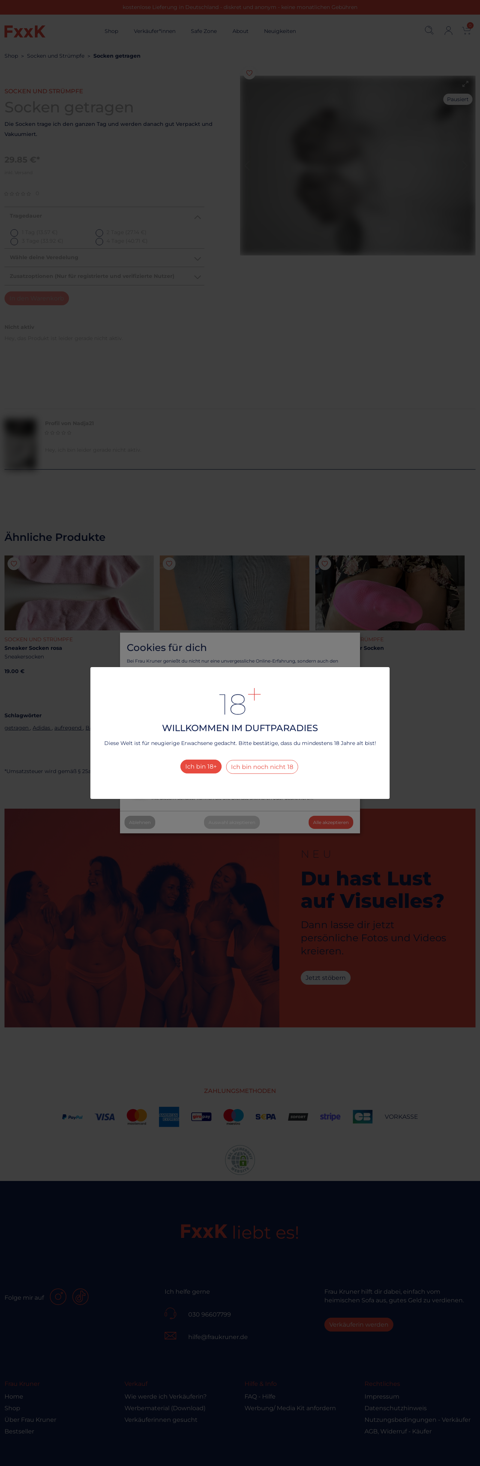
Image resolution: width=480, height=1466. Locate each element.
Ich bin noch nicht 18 (262, 766)
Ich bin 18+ (201, 766)
